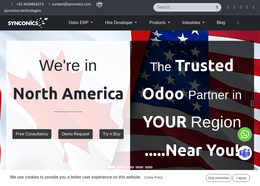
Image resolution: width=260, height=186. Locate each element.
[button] (238, 23)
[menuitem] (221, 23)
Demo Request (75, 134)
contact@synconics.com (71, 4)
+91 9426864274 (30, 4)
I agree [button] (241, 178)
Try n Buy (111, 134)
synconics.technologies (22, 11)
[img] (10, 103)
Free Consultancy (32, 134)
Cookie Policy (153, 177)
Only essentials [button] (218, 178)
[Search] (217, 7)
